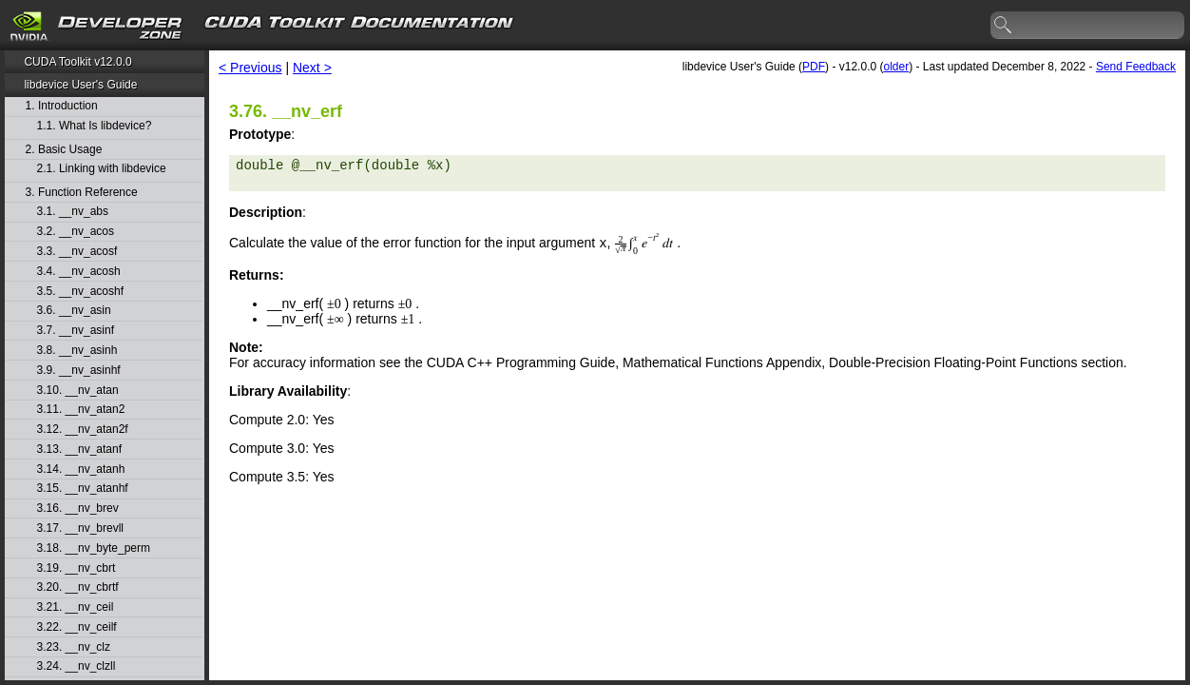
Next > (312, 67)
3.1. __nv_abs (72, 212)
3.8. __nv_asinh (77, 350)
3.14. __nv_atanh (81, 469)
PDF (813, 66)
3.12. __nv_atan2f (82, 429)
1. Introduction (62, 106)
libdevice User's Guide (80, 84)
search (1003, 25)
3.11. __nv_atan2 (81, 409)
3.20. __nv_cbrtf (78, 587)
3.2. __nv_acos (75, 231)
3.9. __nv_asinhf (79, 370)
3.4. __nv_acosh (79, 271)
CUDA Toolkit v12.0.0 (77, 61)
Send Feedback (1136, 66)
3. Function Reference (82, 192)
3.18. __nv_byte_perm (93, 548)
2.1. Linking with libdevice (101, 169)
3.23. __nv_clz (73, 647)
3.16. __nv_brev (78, 508)
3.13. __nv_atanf (79, 449)
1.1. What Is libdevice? (94, 126)
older (896, 66)
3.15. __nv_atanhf (82, 488)
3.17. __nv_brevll (80, 528)
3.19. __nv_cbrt (76, 568)
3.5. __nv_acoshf (80, 291)
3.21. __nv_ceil (75, 607)
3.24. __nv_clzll (76, 666)
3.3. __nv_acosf (77, 251)
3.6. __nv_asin (74, 310)
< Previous (250, 67)
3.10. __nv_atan (78, 390)
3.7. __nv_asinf (75, 330)
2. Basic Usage (64, 150)
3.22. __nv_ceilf (77, 627)
